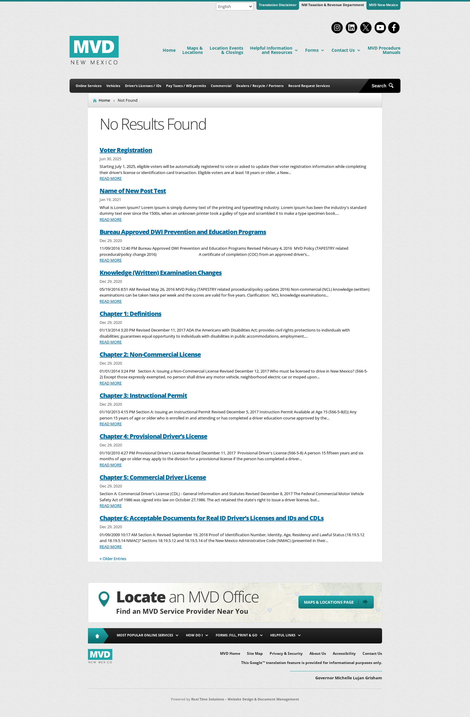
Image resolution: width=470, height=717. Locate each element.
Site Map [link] (255, 653)
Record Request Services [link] (309, 85)
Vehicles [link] (113, 85)
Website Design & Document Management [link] (263, 699)
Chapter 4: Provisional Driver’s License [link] (153, 436)
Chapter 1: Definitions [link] (130, 313)
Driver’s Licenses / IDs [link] (143, 85)
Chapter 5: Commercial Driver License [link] (153, 477)
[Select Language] (234, 6)
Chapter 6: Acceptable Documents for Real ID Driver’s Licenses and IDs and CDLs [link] (212, 518)
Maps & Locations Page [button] (329, 602)
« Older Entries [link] (113, 558)
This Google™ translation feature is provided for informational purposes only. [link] (311, 663)
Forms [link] (312, 50)
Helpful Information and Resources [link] (271, 50)
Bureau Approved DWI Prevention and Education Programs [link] (183, 232)
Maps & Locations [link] (192, 50)
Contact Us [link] (343, 50)
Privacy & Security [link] (286, 653)
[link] (337, 33)
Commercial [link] (221, 85)
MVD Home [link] (230, 653)
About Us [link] (317, 653)
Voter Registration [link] (126, 150)
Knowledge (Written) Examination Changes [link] (161, 272)
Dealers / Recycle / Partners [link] (259, 85)
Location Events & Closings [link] (226, 50)
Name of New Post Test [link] (133, 191)
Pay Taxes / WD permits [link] (186, 85)
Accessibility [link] (344, 653)
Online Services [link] (88, 85)
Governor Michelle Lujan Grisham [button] (348, 678)
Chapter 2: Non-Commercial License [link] (150, 354)
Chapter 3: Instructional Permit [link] (143, 395)
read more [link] (111, 178)
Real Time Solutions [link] (207, 699)
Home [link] (169, 50)
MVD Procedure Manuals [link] (384, 50)
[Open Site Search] (384, 86)
